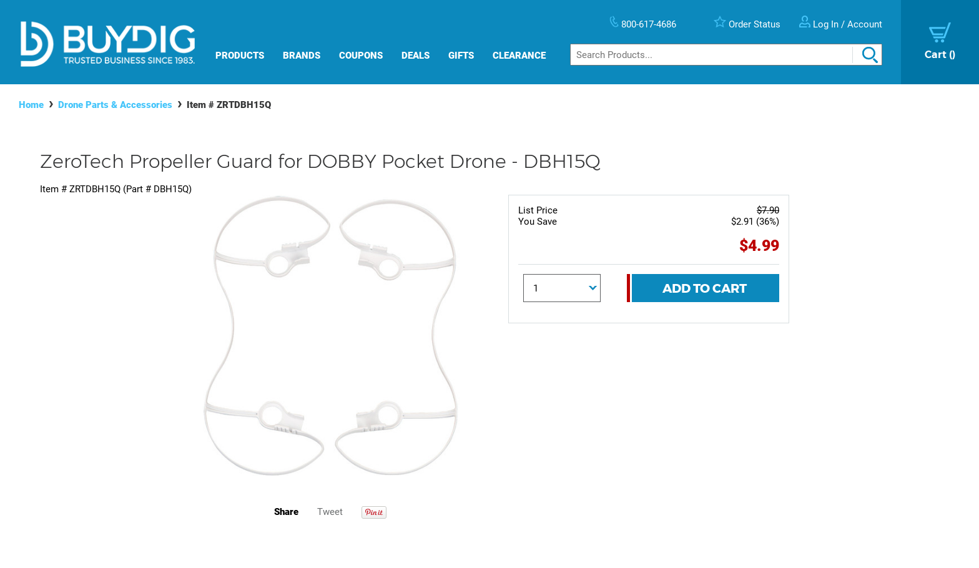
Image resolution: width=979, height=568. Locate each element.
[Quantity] (562, 288)
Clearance (519, 55)
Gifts (461, 55)
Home (31, 104)
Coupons (361, 55)
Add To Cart (704, 288)
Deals (415, 55)
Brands (301, 55)
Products (239, 55)
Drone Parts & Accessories (115, 104)
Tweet (330, 511)
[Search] (726, 55)
